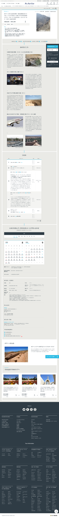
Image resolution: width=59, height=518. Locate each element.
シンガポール (39, 452)
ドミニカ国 (47, 509)
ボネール (47, 503)
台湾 (32, 452)
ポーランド (18, 471)
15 (22, 253)
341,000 (9, 254)
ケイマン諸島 (18, 493)
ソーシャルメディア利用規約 (21, 430)
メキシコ (53, 500)
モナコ (47, 472)
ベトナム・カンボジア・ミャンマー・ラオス (36, 432)
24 (8, 259)
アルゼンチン (4, 472)
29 (22, 259)
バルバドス (47, 498)
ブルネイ (32, 455)
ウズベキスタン (54, 455)
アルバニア (24, 471)
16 (6, 256)
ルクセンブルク (48, 478)
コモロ (18, 494)
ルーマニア (24, 477)
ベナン (32, 491)
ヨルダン (9, 491)
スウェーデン (39, 472)
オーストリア (18, 474)
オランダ (47, 476)
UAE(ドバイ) (10, 503)
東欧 (32, 421)
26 (14, 259)
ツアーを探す (3, 3)
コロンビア (9, 474)
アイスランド (33, 479)
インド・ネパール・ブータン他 (35, 427)
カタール (3, 502)
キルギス (53, 458)
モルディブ (18, 499)
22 (22, 256)
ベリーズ (47, 500)
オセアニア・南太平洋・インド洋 (36, 438)
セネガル (38, 500)
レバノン (3, 499)
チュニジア (9, 494)
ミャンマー (3, 454)
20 (16, 256)
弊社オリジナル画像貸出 (20, 428)
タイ (38, 454)
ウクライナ (39, 475)
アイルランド (54, 474)
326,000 (6, 254)
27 (16, 259)
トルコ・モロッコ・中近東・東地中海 (36, 424)
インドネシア (33, 457)
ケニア (32, 507)
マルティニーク (54, 499)
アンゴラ (32, 490)
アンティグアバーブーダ (48, 494)
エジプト (3, 497)
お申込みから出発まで (5, 419)
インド (18, 457)
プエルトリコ (54, 505)
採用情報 (18, 427)
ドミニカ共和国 (48, 510)
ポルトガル (53, 475)
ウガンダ (38, 506)
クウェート (3, 503)
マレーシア (39, 457)
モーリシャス (18, 500)
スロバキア (24, 478)
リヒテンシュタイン (48, 475)
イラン (9, 500)
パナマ (53, 503)
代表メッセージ (19, 422)
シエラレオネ (39, 501)
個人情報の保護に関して (8, 332)
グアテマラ (53, 493)
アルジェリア (4, 496)
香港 (32, 454)
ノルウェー (39, 477)
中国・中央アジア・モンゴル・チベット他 (36, 429)
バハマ (47, 497)
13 (16, 253)
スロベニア (24, 474)
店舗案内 (18, 425)
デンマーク (39, 474)
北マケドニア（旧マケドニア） (18, 476)
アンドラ (53, 481)
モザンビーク (39, 491)
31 (8, 262)
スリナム (9, 477)
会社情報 (18, 424)
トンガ (24, 500)
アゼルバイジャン (33, 470)
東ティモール (39, 455)
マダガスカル (33, 510)
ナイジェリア (39, 494)
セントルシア (54, 506)
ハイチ (53, 494)
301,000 (17, 254)
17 (8, 256)
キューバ (47, 507)
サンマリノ (53, 472)
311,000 (26, 254)
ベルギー (53, 478)
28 (19, 259)
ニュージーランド (25, 495)
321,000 (26, 257)
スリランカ (18, 455)
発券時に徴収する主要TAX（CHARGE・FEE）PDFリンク (12, 335)
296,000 (9, 257)
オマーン (3, 493)
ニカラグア (53, 502)
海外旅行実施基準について (6, 427)
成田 (24, 233)
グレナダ (53, 491)
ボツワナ (32, 493)
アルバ (47, 495)
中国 (52, 454)
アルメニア (33, 476)
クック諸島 (18, 496)
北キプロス (3, 494)
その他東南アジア (33, 433)
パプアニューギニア (25, 497)
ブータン (24, 457)
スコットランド (54, 477)
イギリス (47, 481)
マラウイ (38, 490)
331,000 (14, 254)
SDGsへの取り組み (19, 431)
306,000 (19, 254)
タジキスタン (48, 461)
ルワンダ (38, 498)
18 (11, 256)
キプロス (9, 496)
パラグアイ (9, 472)
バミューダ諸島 (48, 501)
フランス (53, 471)
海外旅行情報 (48, 419)
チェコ (24, 475)
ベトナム (9, 455)
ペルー (9, 471)
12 (24, 236)
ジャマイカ (53, 497)
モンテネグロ (25, 472)
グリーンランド (39, 480)
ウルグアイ (3, 471)
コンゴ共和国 (33, 494)
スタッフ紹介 (17, 3)
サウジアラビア (10, 499)
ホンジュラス (54, 496)
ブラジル (9, 475)
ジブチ (32, 498)
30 (6, 262)
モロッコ (9, 493)
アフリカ (32, 425)
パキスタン (18, 454)
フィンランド (33, 478)
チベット (47, 456)
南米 (32, 435)
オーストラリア (19, 491)
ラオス (9, 454)
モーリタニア (39, 510)
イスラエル (9, 502)
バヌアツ (24, 502)
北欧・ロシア (33, 422)
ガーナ (32, 504)
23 (6, 259)
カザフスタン (48, 458)
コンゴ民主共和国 (33, 497)
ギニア (32, 506)
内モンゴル (47, 459)
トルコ (3, 491)
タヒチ (24, 499)
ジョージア (33, 472)
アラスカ (47, 491)
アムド (53, 457)
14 (19, 253)
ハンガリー (18, 472)
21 (19, 256)
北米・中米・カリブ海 (34, 436)
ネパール (24, 454)
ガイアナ (3, 477)
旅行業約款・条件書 (5, 422)
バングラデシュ (25, 455)
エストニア (33, 475)
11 (22, 236)
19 (14, 256)
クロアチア (18, 479)
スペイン (47, 479)
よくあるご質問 (4, 421)
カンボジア (3, 455)
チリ (2, 474)
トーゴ (38, 504)
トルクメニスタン (48, 455)
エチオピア (33, 501)
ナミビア (38, 493)
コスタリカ (47, 506)
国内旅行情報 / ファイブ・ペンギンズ (51, 421)
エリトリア (33, 500)
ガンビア (32, 503)
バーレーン (3, 500)
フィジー (18, 497)
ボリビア (3, 475)
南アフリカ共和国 (39, 497)
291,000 (6, 257)
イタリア (47, 471)
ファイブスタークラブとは (10, 3)
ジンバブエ (39, 509)
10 (19, 236)
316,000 (29, 254)
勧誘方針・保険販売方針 (5, 424)
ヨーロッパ (33, 419)
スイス (53, 480)
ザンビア (38, 507)
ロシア (38, 471)
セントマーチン (54, 508)
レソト (32, 509)
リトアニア (39, 478)
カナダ (47, 504)
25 (11, 259)
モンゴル (53, 461)
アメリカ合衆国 (54, 509)
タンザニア (39, 503)
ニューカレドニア (25, 492)
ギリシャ (9, 497)
